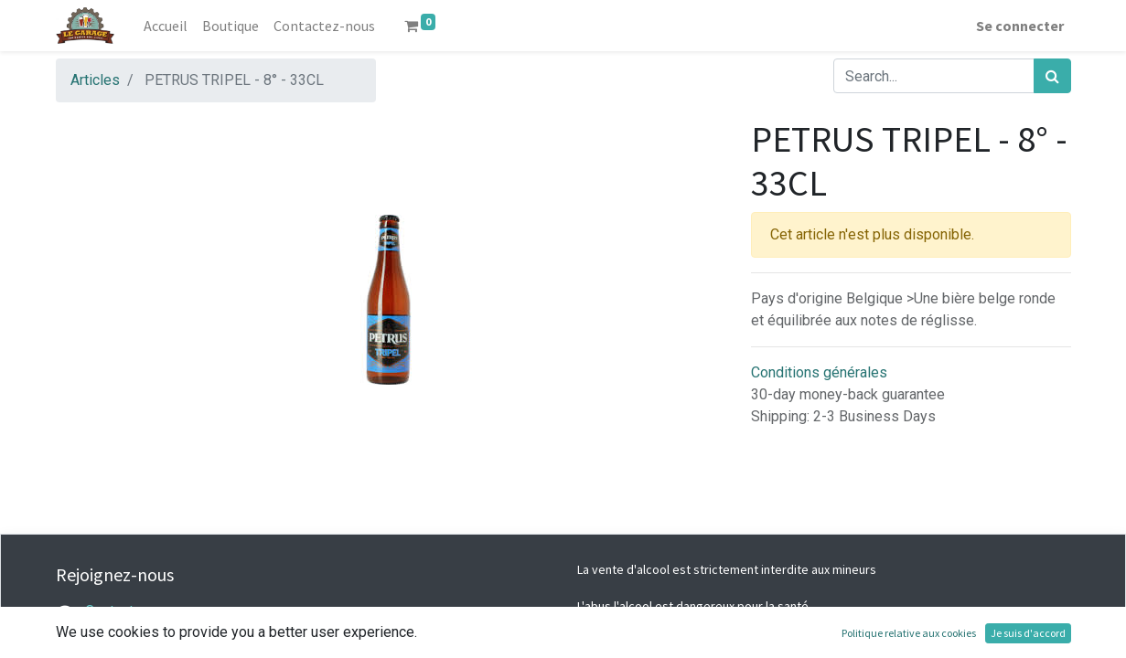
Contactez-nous (136, 611)
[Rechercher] (1052, 75)
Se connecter (1020, 25)
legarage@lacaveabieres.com (179, 633)
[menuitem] (165, 25)
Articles (95, 80)
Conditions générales (819, 372)
